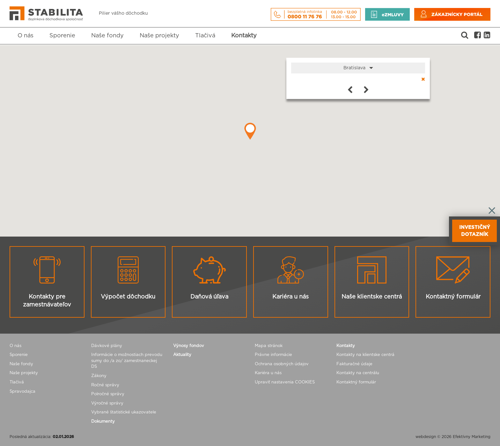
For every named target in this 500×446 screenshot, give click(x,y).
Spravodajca (22, 391)
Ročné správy (105, 385)
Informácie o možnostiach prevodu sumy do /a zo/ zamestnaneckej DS (126, 361)
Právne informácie (273, 355)
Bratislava (358, 68)
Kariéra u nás (268, 373)
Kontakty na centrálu (357, 373)
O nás (25, 36)
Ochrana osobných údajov (282, 364)
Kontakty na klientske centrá (365, 355)
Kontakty (244, 36)
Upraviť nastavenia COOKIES (285, 382)
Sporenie (62, 36)
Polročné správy (107, 394)
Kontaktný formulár (356, 382)
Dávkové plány (106, 346)
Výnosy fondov (188, 346)
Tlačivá (205, 36)
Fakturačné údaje (354, 364)
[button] (250, 131)
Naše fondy (107, 36)
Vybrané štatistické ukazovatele (123, 412)
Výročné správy (107, 403)
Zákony (99, 376)
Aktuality (182, 355)
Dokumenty (103, 422)
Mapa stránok (269, 346)
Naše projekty (159, 36)
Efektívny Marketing (471, 437)
